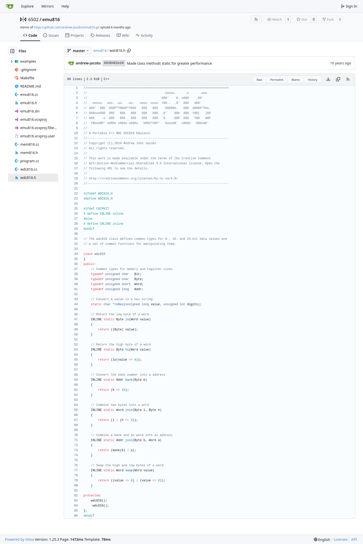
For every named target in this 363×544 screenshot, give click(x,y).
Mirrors (47, 6)
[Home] (10, 6)
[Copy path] (129, 50)
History (312, 80)
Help (65, 6)
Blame (296, 80)
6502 (33, 19)
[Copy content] (338, 79)
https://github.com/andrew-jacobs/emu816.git (67, 27)
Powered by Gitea (19, 539)
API (354, 539)
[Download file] (328, 79)
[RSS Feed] (256, 19)
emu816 (51, 19)
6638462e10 (114, 63)
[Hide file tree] (12, 51)
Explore (27, 6)
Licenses (341, 539)
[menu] (322, 539)
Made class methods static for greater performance (169, 63)
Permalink (276, 80)
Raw (259, 80)
